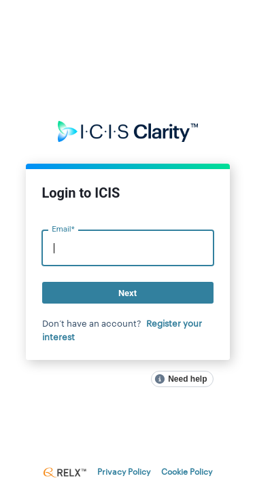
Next (127, 293)
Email (63, 229)
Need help (187, 379)
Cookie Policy (186, 472)
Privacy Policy (123, 472)
